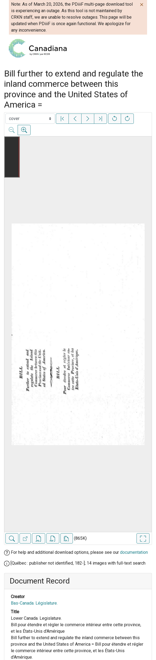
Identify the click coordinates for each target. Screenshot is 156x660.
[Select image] (30, 119)
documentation (134, 552)
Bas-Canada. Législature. (34, 603)
